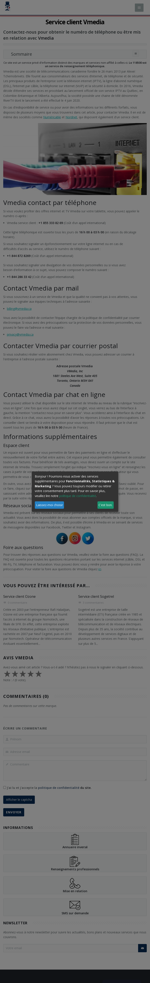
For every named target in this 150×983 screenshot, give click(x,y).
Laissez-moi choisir (49, 505)
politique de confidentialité (77, 496)
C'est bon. (105, 505)
